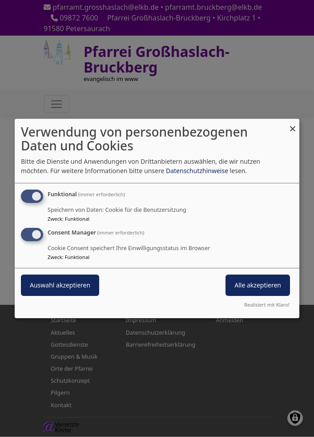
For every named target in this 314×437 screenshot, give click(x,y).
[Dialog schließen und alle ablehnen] (292, 124)
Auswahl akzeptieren (60, 285)
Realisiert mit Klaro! (267, 304)
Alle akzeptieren (257, 285)
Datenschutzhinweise (197, 170)
